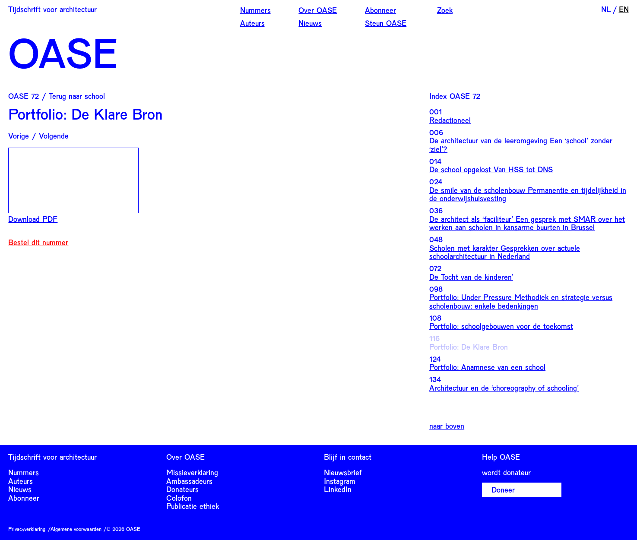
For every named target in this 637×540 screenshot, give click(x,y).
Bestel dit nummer (38, 242)
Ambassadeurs (189, 481)
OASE (63, 52)
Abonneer (380, 10)
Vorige (18, 136)
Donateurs (182, 489)
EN (624, 9)
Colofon (179, 497)
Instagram (339, 481)
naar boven (446, 426)
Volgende (54, 136)
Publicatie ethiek (192, 506)
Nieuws (310, 23)
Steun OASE (385, 23)
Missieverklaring (192, 472)
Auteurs (252, 23)
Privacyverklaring (26, 529)
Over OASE (317, 10)
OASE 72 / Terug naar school (56, 96)
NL (606, 9)
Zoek (445, 10)
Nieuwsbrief (343, 472)
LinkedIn (338, 489)
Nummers (255, 10)
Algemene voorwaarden (76, 529)
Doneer (503, 489)
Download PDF (32, 219)
